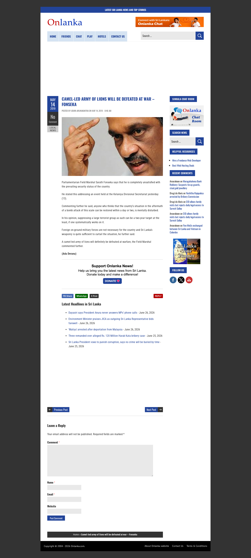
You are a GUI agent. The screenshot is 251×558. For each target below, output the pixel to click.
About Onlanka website (157, 545)
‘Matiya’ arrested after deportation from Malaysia (95, 329)
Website (51, 506)
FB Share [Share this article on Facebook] (67, 296)
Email (51, 494)
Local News (53, 129)
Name (51, 482)
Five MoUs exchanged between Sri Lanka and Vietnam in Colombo (186, 229)
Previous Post (61, 410)
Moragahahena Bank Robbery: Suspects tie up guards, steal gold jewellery (186, 184)
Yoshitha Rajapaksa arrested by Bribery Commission (187, 194)
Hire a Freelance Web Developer (186, 160)
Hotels (102, 36)
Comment (53, 121)
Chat (79, 36)
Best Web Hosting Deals (183, 165)
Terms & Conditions (197, 545)
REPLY (158, 296)
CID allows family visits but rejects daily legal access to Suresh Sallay (187, 205)
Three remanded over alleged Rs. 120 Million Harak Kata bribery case (107, 335)
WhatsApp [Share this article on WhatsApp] (82, 296)
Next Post (151, 410)
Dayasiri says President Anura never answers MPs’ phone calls (103, 312)
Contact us (118, 36)
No (52, 116)
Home (53, 36)
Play (90, 36)
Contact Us (177, 545)
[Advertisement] (125, 69)
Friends (66, 36)
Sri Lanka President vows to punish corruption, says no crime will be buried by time (114, 342)
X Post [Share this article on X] (94, 296)
